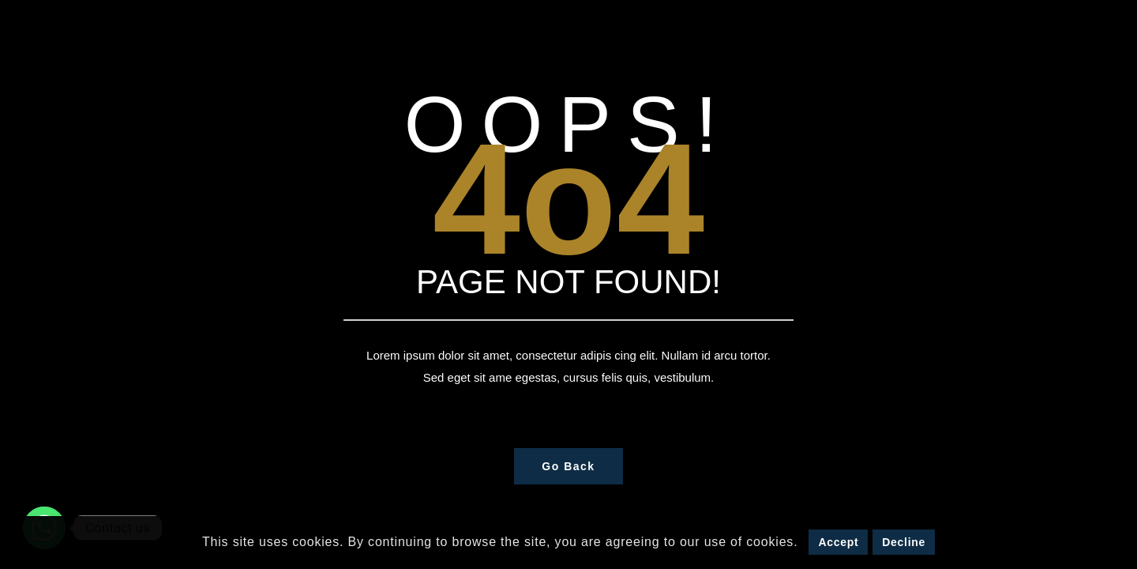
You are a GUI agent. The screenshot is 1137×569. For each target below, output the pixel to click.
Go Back (568, 466)
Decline (903, 542)
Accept (838, 542)
